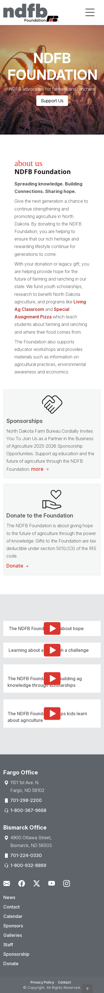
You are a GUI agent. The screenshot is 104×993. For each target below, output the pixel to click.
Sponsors (13, 925)
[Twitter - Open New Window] (36, 883)
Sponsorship (16, 954)
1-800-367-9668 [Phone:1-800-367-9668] (28, 810)
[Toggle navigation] (90, 12)
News (9, 897)
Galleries (12, 935)
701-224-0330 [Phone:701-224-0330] (26, 855)
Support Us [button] (52, 100)
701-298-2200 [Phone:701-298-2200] (26, 800)
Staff (8, 944)
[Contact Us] (6, 883)
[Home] (31, 12)
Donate (18, 566)
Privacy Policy (42, 982)
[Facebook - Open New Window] (21, 883)
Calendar (12, 916)
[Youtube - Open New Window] (51, 883)
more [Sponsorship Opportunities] (40, 469)
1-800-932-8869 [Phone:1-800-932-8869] (28, 865)
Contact (11, 907)
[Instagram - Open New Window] (66, 883)
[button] (87, 988)
